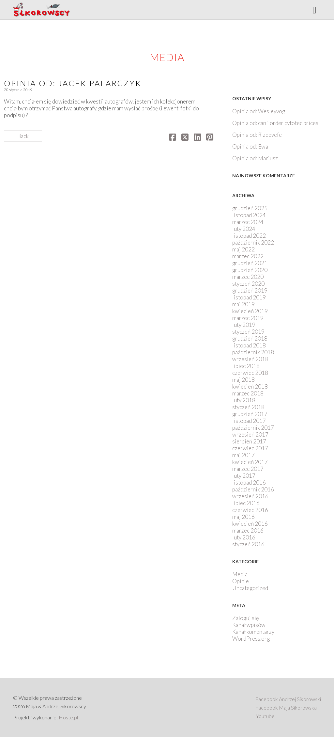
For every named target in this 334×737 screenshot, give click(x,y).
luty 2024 (243, 228)
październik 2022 (253, 242)
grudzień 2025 (249, 208)
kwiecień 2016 (250, 523)
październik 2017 (253, 427)
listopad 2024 (249, 215)
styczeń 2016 (248, 544)
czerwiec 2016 (250, 509)
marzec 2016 (248, 530)
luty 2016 (243, 537)
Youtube (265, 716)
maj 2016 (243, 516)
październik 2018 (253, 352)
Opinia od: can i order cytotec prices (275, 123)
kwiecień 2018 (250, 386)
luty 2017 (243, 475)
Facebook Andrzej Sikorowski (288, 699)
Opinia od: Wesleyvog (258, 111)
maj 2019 (243, 304)
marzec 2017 (248, 468)
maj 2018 (243, 379)
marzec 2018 (248, 393)
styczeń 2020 (248, 283)
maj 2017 (243, 455)
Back (23, 136)
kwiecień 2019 (250, 311)
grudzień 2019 (249, 290)
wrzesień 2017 (250, 434)
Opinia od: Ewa (250, 146)
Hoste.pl (68, 717)
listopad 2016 (249, 482)
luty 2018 (243, 400)
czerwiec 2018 (250, 372)
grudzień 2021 (249, 263)
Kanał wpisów (249, 624)
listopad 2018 (249, 345)
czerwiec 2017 (250, 448)
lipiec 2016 (246, 503)
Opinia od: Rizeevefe (257, 134)
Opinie (240, 581)
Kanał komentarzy (253, 631)
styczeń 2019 (248, 331)
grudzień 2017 (249, 413)
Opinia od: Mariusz (255, 158)
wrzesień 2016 (250, 496)
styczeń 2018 (248, 407)
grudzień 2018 (249, 338)
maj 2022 (243, 249)
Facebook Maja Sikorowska (286, 707)
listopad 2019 (249, 297)
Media (240, 574)
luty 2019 (243, 324)
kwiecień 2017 (250, 461)
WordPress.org (251, 638)
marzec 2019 (248, 317)
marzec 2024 (248, 221)
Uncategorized (250, 588)
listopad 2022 (249, 235)
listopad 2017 (249, 420)
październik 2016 (253, 489)
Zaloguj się (245, 618)
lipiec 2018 (246, 365)
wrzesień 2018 (250, 359)
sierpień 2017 (249, 441)
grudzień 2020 (249, 269)
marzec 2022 (248, 256)
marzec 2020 (248, 276)
